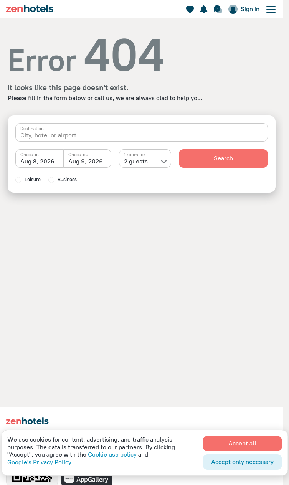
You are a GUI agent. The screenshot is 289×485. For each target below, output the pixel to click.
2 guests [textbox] (136, 161)
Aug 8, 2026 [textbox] (37, 161)
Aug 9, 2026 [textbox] (85, 161)
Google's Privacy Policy (39, 462)
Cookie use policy (112, 454)
